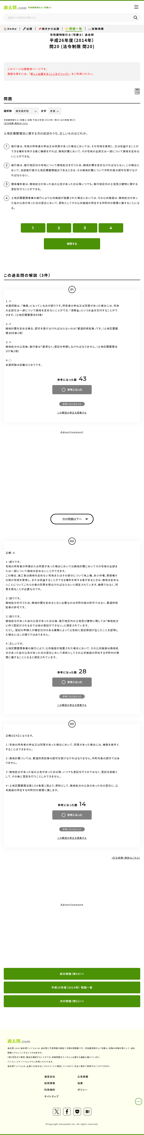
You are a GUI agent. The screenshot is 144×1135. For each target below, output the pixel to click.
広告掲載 (83, 1076)
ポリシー (83, 1089)
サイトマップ (51, 1096)
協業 (80, 1083)
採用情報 (49, 1083)
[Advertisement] (72, 936)
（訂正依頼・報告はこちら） (16, 123)
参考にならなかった (72, 403)
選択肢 (8, 111)
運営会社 (49, 1076)
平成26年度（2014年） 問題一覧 (72, 987)
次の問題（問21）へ (72, 1001)
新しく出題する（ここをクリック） (50, 74)
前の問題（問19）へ (72, 974)
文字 (43, 111)
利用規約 (49, 1089)
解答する (72, 243)
